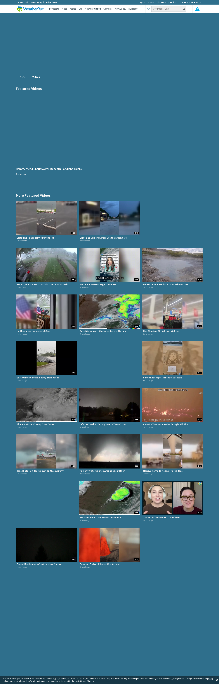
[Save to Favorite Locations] (148, 9)
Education (161, 2)
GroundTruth (22, 2)
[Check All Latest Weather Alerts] (197, 9)
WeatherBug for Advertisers (44, 2)
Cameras (108, 8)
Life (80, 8)
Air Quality (120, 8)
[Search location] (168, 9)
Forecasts (54, 8)
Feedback (173, 2)
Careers (184, 2)
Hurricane (133, 8)
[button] (217, 680)
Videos (36, 77)
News (23, 77)
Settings (196, 2)
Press (151, 2)
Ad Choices (89, 681)
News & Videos (93, 8)
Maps (64, 8)
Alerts (73, 8)
